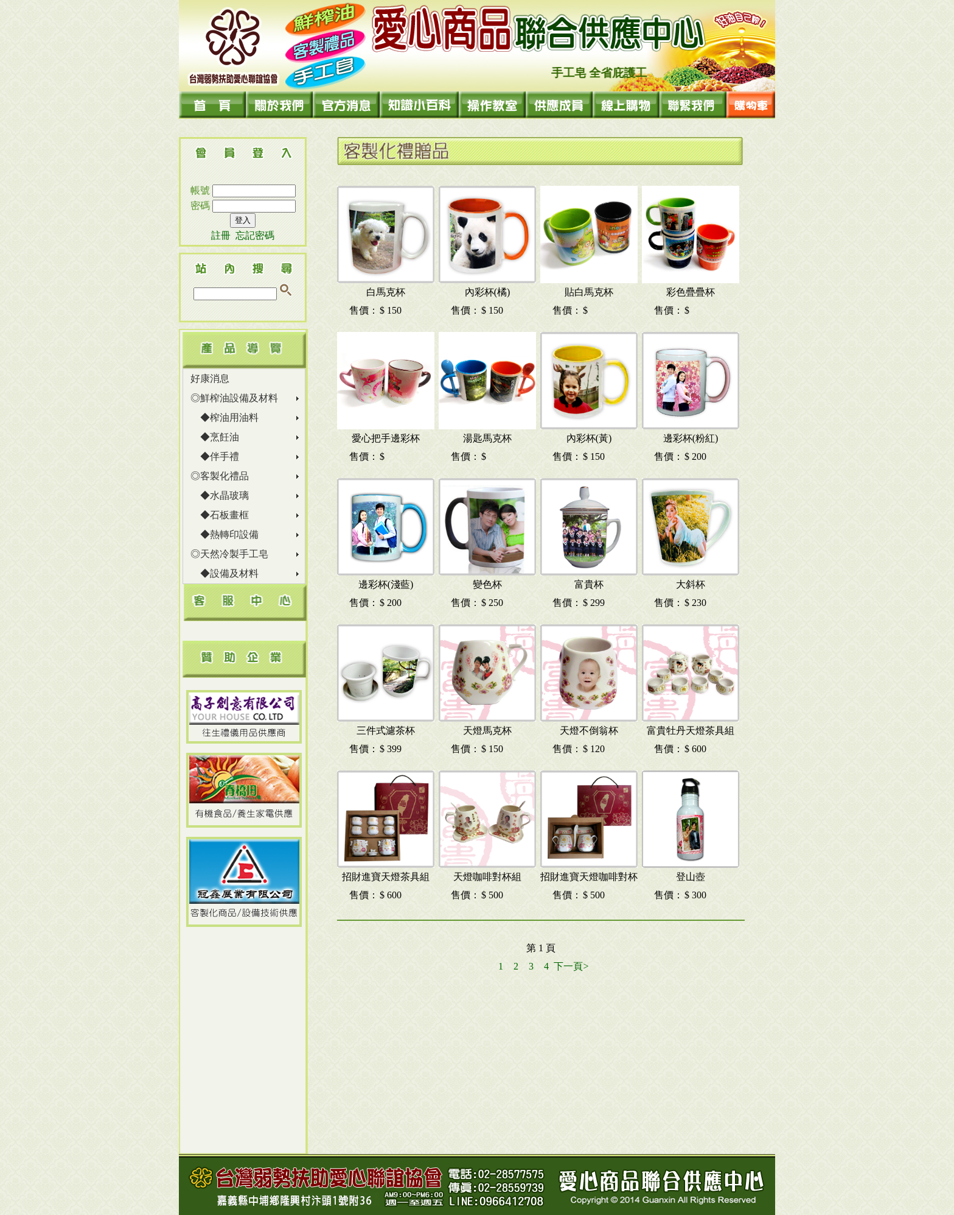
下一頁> (571, 966)
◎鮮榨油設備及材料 (234, 398)
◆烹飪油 (214, 437)
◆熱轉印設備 (224, 534)
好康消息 (209, 378)
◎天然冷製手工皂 (229, 554)
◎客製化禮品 (219, 476)
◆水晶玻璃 (219, 495)
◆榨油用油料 (224, 417)
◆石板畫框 (219, 515)
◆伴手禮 (214, 456)
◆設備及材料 (224, 573)
